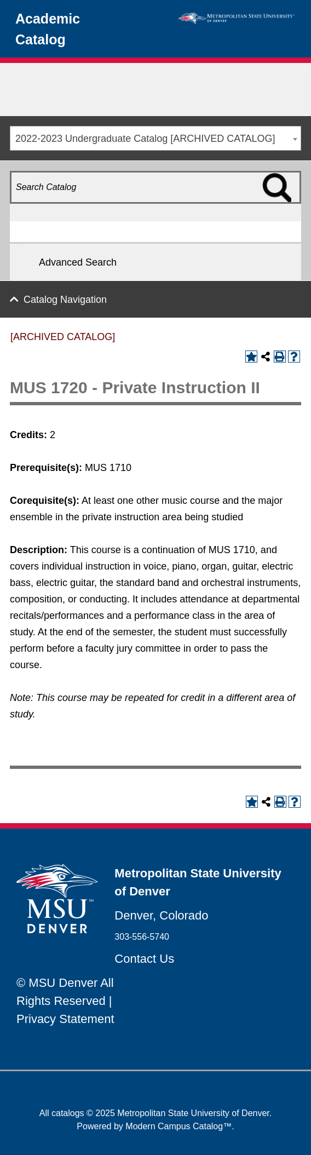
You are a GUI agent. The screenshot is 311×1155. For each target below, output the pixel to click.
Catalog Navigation (65, 299)
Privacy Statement (65, 1019)
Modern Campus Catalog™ (178, 1126)
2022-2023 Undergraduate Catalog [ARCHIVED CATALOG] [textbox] (145, 138)
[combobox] (155, 138)
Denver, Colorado (161, 915)
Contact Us (144, 959)
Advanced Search (78, 262)
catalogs (67, 1113)
